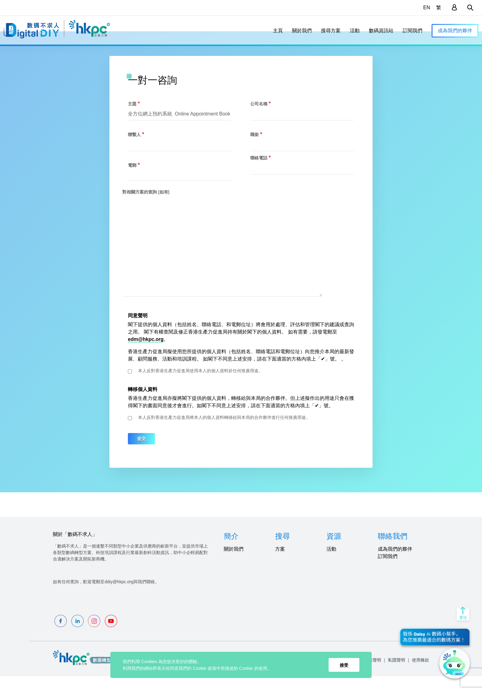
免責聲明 (372, 674)
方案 (280, 563)
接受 (344, 664)
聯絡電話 (258, 172)
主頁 (278, 30)
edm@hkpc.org (146, 354)
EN (426, 7)
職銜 (254, 148)
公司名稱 (258, 118)
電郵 (132, 179)
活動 (355, 30)
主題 (132, 118)
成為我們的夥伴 (455, 30)
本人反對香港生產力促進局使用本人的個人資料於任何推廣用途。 (200, 385)
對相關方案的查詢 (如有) (145, 206)
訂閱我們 (412, 30)
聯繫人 (134, 148)
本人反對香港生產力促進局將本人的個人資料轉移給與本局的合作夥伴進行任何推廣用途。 (224, 432)
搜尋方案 (331, 30)
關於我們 (302, 30)
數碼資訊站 (381, 30)
